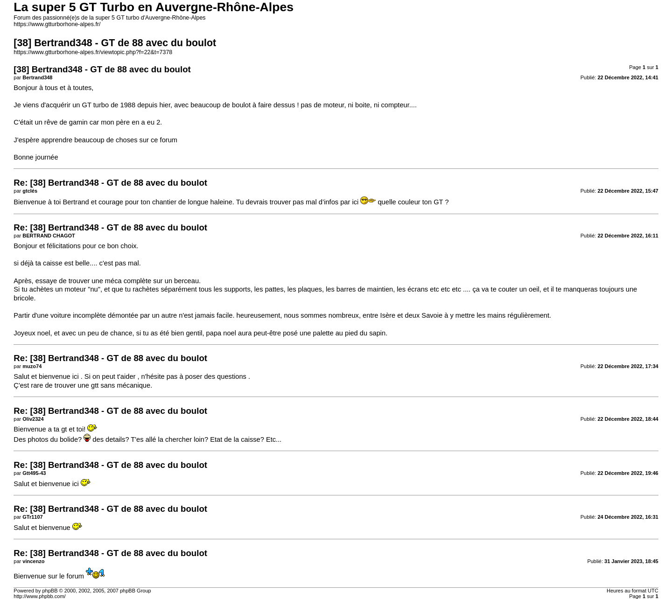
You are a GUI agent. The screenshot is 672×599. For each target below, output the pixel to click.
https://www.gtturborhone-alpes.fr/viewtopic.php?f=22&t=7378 (93, 52)
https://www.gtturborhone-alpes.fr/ (57, 24)
